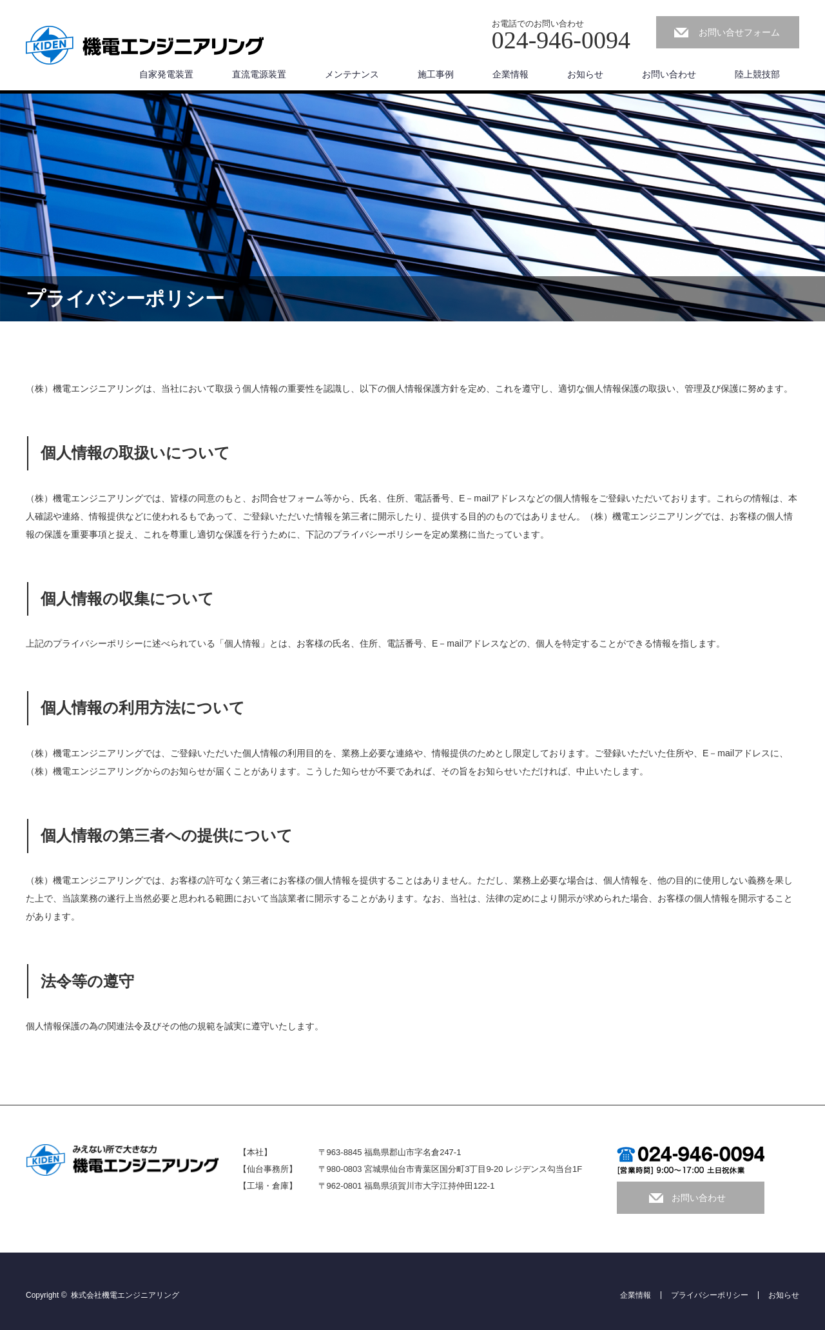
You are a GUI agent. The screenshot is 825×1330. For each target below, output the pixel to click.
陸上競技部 (757, 74)
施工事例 (436, 74)
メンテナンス (352, 74)
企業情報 (510, 74)
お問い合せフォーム (739, 32)
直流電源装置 (259, 74)
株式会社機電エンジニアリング (125, 1295)
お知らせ (585, 74)
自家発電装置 (166, 74)
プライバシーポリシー (709, 1295)
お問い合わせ (669, 74)
